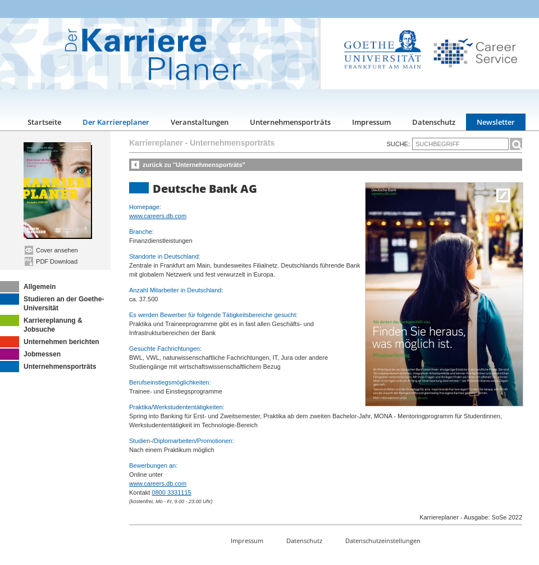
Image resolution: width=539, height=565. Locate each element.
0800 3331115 (171, 492)
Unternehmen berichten (49, 341)
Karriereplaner (156, 142)
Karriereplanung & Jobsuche (41, 324)
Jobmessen (30, 354)
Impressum (371, 122)
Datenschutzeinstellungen (383, 540)
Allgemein (28, 286)
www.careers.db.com (157, 216)
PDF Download (51, 261)
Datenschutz (433, 122)
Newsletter (496, 122)
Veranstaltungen (200, 122)
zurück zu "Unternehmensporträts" (194, 164)
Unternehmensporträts (290, 122)
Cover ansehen (51, 250)
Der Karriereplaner (116, 122)
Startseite (44, 122)
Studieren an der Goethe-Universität (52, 302)
